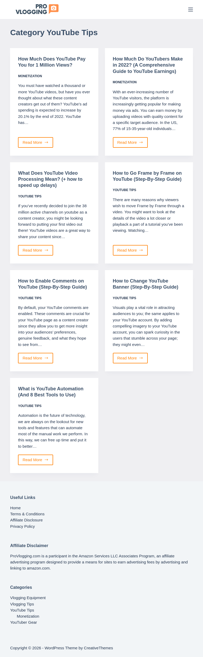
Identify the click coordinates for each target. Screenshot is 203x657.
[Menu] (190, 9)
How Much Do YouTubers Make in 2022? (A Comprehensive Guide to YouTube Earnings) (148, 65)
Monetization (30, 76)
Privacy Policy (22, 526)
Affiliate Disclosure (26, 520)
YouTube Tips (29, 196)
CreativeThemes (98, 648)
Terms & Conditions (27, 514)
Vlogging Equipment (27, 597)
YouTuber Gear (23, 622)
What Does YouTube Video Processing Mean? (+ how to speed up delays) (50, 179)
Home (15, 508)
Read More (36, 144)
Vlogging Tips (22, 604)
